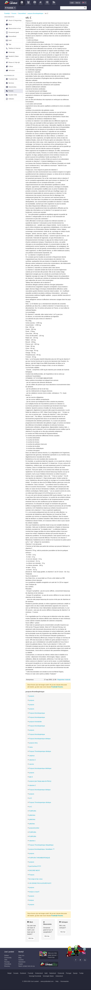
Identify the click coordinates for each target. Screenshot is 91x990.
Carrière (21, 959)
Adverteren (21, 962)
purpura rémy (33, 743)
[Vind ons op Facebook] (75, 960)
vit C (30, 798)
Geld (9, 40)
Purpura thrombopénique (37, 726)
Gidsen (6, 955)
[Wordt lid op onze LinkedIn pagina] (85, 960)
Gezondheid (22, 13)
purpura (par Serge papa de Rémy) (40, 781)
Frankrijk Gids (11, 79)
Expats (20, 964)
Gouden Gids (11, 95)
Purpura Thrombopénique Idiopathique (41, 845)
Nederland (52, 973)
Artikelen (10, 99)
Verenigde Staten (48, 976)
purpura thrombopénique (35, 13)
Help (57, 981)
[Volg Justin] (80, 960)
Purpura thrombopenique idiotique (40, 738)
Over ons (21, 955)
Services (10, 83)
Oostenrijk (61, 973)
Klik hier (31, 938)
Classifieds (7, 964)
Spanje (75, 973)
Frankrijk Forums (57, 687)
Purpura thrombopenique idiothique (40, 768)
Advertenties (11, 87)
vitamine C (32, 760)
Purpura (31, 874)
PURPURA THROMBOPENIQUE (39, 857)
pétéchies (32, 815)
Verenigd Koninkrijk (35, 976)
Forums (14, 13)
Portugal (68, 973)
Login (71, 2)
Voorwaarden (64, 981)
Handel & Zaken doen (12, 57)
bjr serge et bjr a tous (35, 879)
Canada (15, 973)
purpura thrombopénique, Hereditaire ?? (41, 849)
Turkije (81, 973)
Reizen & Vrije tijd (13, 62)
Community (7, 957)
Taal (8, 44)
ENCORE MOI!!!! (34, 870)
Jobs (5, 959)
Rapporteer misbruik (63, 679)
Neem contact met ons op (26, 966)
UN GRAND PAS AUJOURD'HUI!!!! (40, 883)
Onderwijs (10, 52)
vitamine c (32, 840)
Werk (9, 24)
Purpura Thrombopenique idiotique (40, 751)
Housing (6, 962)
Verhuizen (10, 70)
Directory (7, 966)
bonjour (31, 900)
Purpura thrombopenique (37, 713)
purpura (31, 696)
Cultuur (9, 66)
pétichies (32, 823)
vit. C (31, 777)
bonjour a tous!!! (34, 892)
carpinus (32, 755)
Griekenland (39, 973)
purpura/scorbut (34, 828)
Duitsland (23, 973)
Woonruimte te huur (13, 28)
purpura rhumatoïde (35, 721)
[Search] (85, 8)
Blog (19, 957)
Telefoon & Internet (13, 48)
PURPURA (32, 811)
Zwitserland (59, 976)
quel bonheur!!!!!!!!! (35, 866)
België (9, 973)
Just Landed (11, 3)
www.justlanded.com (47, 981)
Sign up (78, 2)
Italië (46, 973)
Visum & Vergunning (13, 20)
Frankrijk (7, 13)
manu (31, 747)
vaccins (31, 764)
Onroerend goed (12, 32)
